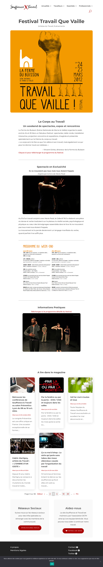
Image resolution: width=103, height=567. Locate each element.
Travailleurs (58, 6)
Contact (72, 547)
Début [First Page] (40, 494)
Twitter (71, 553)
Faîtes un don (75, 531)
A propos (14, 547)
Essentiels (71, 6)
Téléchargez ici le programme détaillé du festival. (51, 312)
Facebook (72, 550)
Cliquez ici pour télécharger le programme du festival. (41, 153)
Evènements (59, 26)
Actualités (45, 6)
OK (52, 564)
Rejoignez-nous (31, 528)
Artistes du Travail (45, 26)
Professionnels (85, 6)
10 (63, 494)
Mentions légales (18, 550)
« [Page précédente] (44, 494)
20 (68, 494)
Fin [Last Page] (77, 494)
